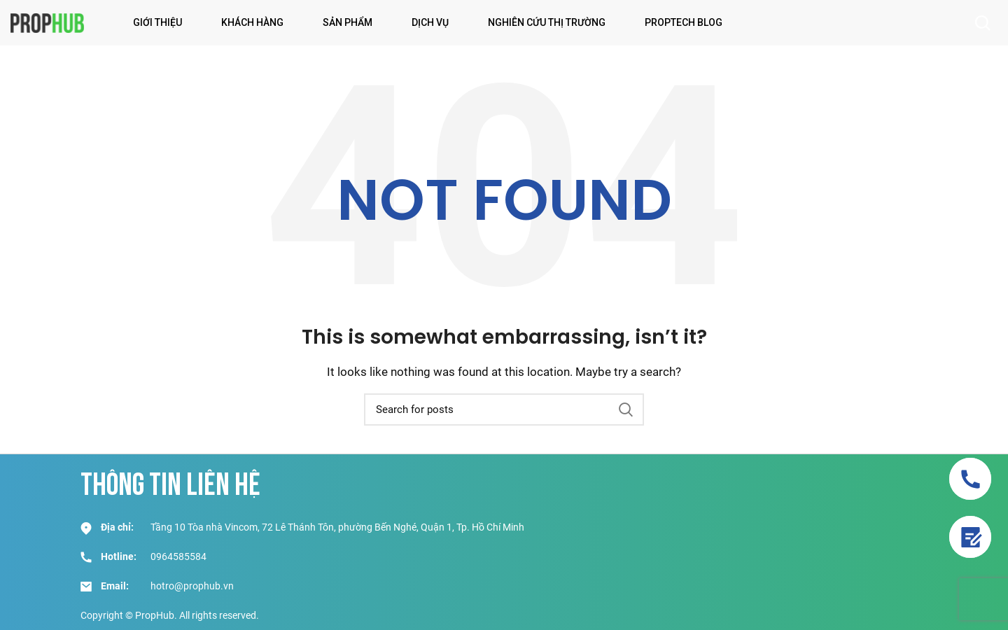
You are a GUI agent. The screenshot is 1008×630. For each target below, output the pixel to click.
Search (625, 409)
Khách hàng (252, 22)
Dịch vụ (430, 22)
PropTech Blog (683, 22)
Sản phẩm (347, 22)
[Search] (504, 409)
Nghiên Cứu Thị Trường (547, 22)
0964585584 (178, 556)
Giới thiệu (157, 22)
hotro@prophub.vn (192, 586)
